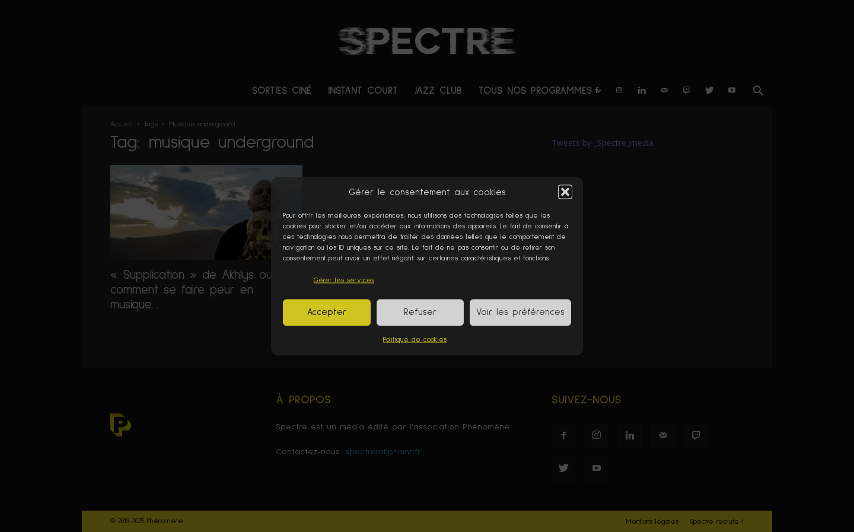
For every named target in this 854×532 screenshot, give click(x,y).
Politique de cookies (415, 339)
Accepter (326, 312)
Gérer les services (344, 279)
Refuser (420, 312)
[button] (565, 192)
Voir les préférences (520, 312)
